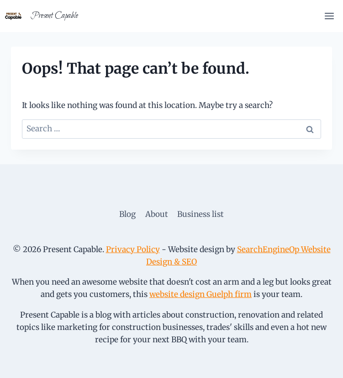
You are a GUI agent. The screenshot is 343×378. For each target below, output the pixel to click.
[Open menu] (329, 16)
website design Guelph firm (200, 294)
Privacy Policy (133, 249)
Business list (200, 214)
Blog (127, 214)
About (156, 214)
